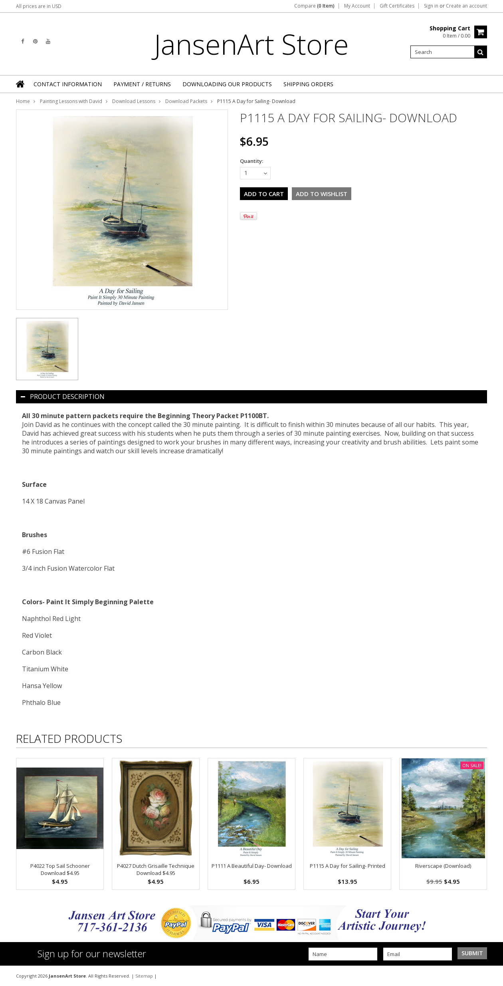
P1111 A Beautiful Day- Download (252, 865)
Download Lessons (133, 101)
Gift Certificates (397, 6)
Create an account (466, 6)
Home (23, 101)
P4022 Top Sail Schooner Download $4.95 (60, 869)
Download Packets (186, 101)
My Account (357, 6)
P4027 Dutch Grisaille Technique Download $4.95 (155, 869)
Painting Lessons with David (71, 101)
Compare (314, 6)
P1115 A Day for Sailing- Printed (347, 865)
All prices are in (38, 6)
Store (251, 44)
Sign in (431, 6)
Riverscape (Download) (443, 865)
